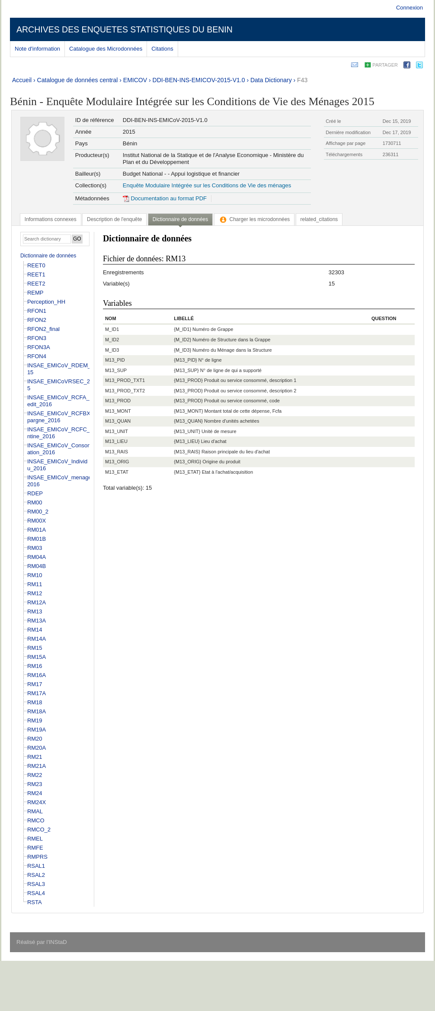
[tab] (50, 219)
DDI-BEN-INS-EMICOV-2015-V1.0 (199, 80)
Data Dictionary (271, 80)
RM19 (34, 720)
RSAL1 (36, 866)
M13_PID (115, 360)
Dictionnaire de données (48, 256)
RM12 (34, 593)
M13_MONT (118, 411)
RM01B (36, 539)
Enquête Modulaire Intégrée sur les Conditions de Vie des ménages (207, 185)
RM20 (34, 738)
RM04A (36, 557)
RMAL (35, 811)
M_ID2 (112, 339)
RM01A (36, 529)
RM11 (34, 584)
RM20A (36, 748)
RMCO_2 (39, 829)
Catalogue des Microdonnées (105, 48)
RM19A (36, 729)
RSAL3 (36, 884)
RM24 (34, 793)
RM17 (34, 684)
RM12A (36, 602)
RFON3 (36, 338)
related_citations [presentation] (319, 219)
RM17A (36, 693)
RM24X (36, 802)
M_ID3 (112, 350)
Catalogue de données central (77, 80)
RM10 (34, 575)
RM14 (34, 629)
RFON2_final (43, 329)
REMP (35, 292)
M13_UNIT (116, 431)
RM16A (36, 675)
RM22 (34, 775)
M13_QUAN (118, 421)
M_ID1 (112, 329)
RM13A (36, 620)
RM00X (36, 520)
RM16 (34, 666)
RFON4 (36, 356)
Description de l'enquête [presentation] (114, 219)
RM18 (34, 702)
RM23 (34, 784)
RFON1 (36, 311)
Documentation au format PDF (165, 198)
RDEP (35, 493)
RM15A (36, 657)
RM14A (36, 638)
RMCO (36, 820)
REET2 (36, 283)
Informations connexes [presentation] (51, 219)
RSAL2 (36, 875)
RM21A (36, 766)
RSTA (34, 902)
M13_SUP (116, 370)
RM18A (36, 711)
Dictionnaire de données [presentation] (180, 219)
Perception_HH (46, 301)
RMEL (35, 838)
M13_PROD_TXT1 (125, 380)
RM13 (34, 611)
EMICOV (135, 80)
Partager (385, 64)
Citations (162, 48)
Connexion (409, 7)
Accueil (22, 80)
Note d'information (37, 48)
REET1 (36, 274)
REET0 (36, 265)
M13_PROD (118, 400)
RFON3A (38, 347)
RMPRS (37, 857)
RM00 (34, 502)
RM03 (34, 548)
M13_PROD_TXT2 (125, 390)
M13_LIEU (116, 441)
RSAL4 (36, 893)
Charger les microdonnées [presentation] (254, 219)
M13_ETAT (116, 472)
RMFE (35, 847)
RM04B (36, 566)
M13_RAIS (116, 451)
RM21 (34, 757)
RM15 (34, 648)
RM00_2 (37, 511)
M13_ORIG (117, 461)
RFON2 (36, 320)
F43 (302, 80)
